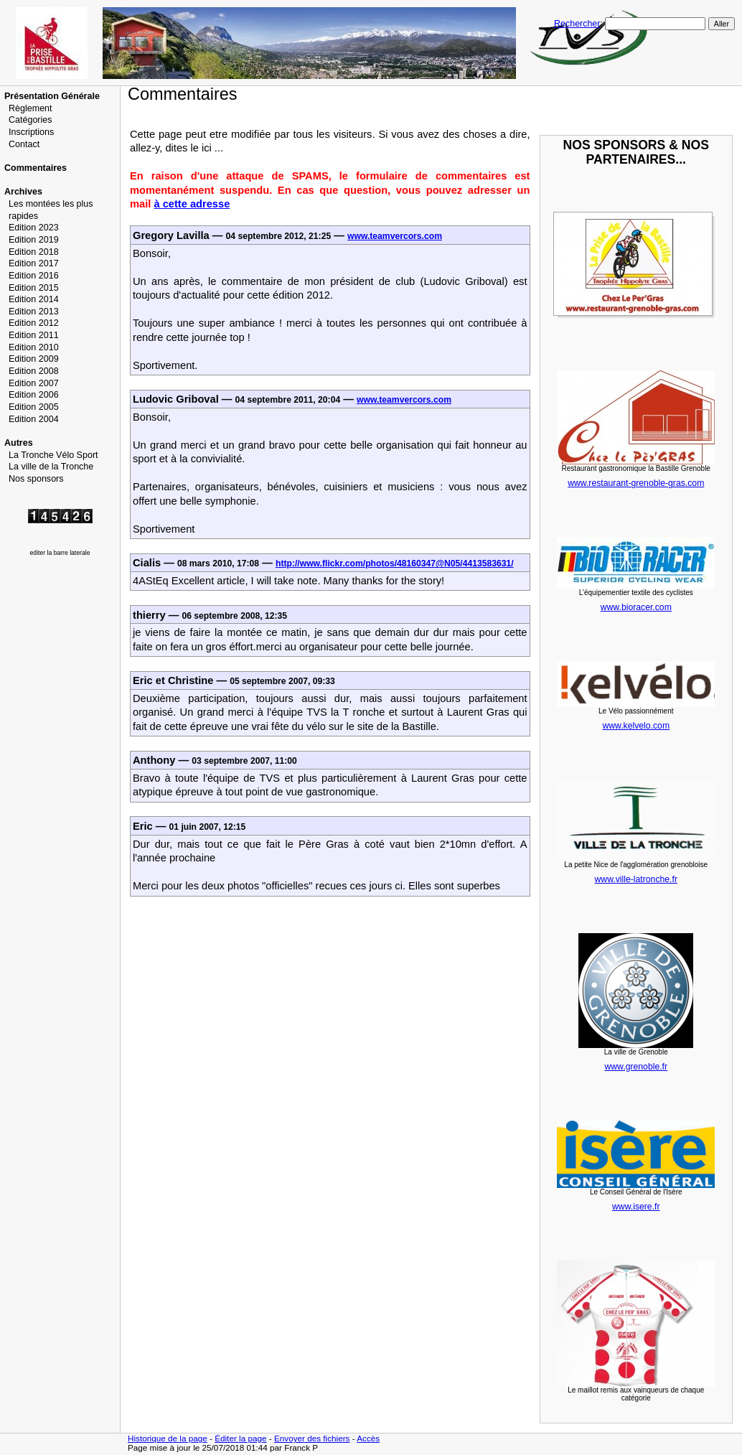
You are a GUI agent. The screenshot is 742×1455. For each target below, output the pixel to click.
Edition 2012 (34, 323)
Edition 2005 (34, 407)
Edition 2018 (34, 252)
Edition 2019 (34, 240)
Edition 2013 (34, 312)
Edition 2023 (34, 228)
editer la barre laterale (60, 552)
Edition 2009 (34, 359)
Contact (24, 144)
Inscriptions (31, 132)
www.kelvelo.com (636, 726)
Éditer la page (240, 1438)
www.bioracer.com (636, 607)
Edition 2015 (34, 288)
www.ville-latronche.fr (636, 879)
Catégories (30, 120)
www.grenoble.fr (635, 1067)
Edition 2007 (34, 383)
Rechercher (577, 24)
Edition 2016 (34, 276)
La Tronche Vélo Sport (53, 455)
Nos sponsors (36, 479)
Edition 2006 (34, 395)
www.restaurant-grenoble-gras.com (636, 483)
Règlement (30, 108)
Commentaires (35, 168)
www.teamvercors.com (394, 236)
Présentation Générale (52, 96)
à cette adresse (192, 204)
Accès (368, 1438)
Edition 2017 (34, 263)
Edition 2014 (34, 299)
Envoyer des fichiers (312, 1438)
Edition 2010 (34, 347)
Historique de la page (167, 1438)
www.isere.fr (636, 1207)
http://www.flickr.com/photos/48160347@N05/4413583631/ (395, 563)
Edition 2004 (34, 419)
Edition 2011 (34, 335)
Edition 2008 (34, 371)
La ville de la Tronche (51, 467)
